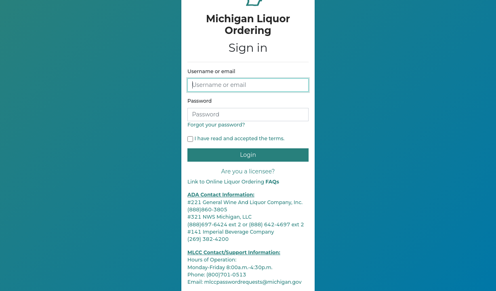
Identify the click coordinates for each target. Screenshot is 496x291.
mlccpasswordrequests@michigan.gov (252, 282)
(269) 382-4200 (208, 239)
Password (199, 101)
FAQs (272, 182)
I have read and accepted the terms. (240, 138)
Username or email (211, 71)
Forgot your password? (216, 125)
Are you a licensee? (248, 171)
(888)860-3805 (207, 210)
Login (248, 154)
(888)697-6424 (207, 224)
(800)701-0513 (226, 275)
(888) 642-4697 (269, 224)
